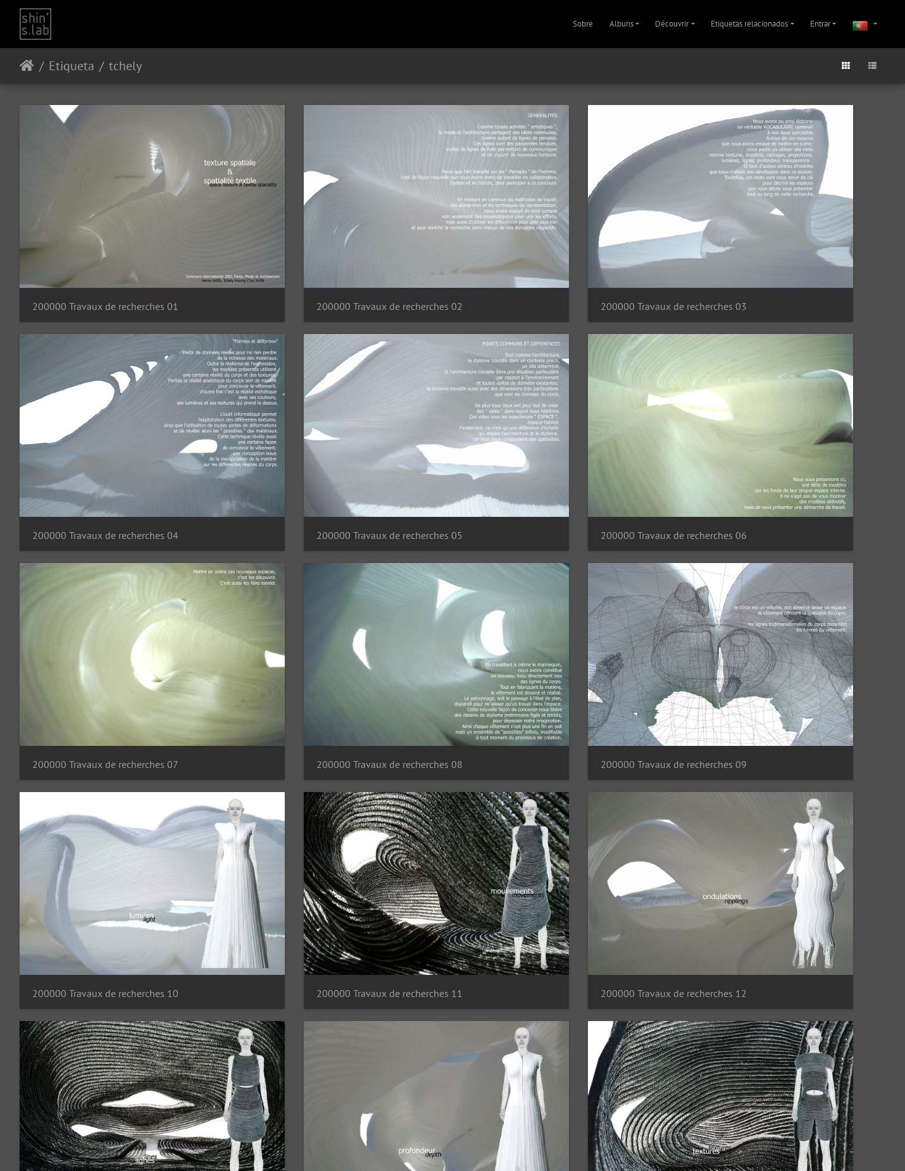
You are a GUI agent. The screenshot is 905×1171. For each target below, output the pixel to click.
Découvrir (672, 23)
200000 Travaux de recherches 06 (327, 449)
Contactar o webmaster (484, 1112)
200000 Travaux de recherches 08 (769, 449)
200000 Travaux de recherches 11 (548, 634)
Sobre (583, 23)
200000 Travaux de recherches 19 (548, 1006)
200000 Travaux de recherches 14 (327, 820)
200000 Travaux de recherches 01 (105, 263)
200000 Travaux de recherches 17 (105, 1006)
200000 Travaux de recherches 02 (327, 263)
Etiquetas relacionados (749, 23)
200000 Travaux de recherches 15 (548, 820)
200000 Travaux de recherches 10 (327, 634)
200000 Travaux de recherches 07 (548, 449)
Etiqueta (71, 66)
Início (27, 65)
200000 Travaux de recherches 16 (769, 820)
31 (482, 1067)
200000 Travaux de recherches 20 (769, 1006)
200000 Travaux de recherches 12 (769, 634)
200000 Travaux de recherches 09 (105, 634)
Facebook (483, 1145)
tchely (125, 66)
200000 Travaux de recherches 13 (105, 820)
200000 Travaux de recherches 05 (105, 449)
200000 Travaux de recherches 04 (769, 263)
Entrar (820, 23)
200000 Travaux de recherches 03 (548, 263)
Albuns (621, 23)
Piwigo (433, 1112)
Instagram (438, 1145)
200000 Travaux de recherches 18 (327, 1006)
